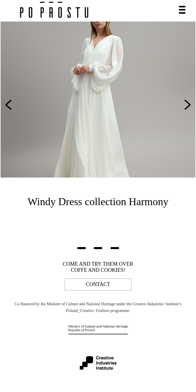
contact (98, 284)
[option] (98, 99)
